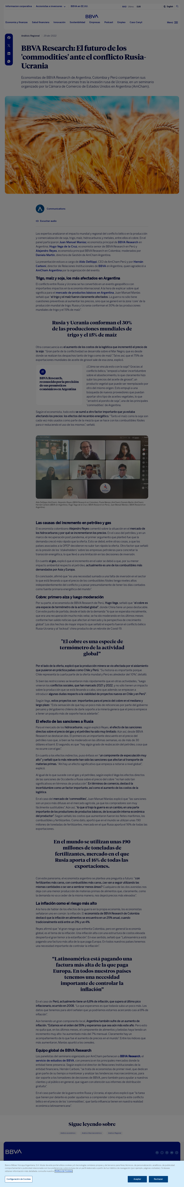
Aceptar (137, 1179)
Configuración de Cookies (19, 1179)
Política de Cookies (63, 1171)
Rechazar (158, 1179)
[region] (92, 1174)
